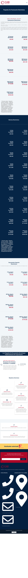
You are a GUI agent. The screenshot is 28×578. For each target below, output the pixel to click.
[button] (26, 2)
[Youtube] (14, 577)
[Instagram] (15, 577)
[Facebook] (12, 577)
